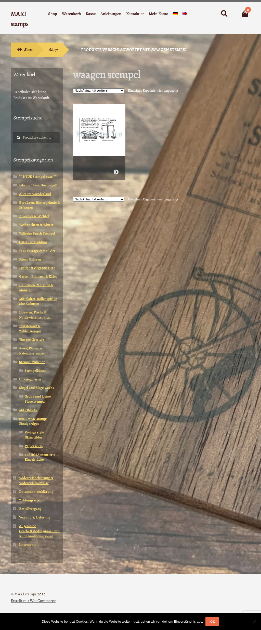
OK (212, 621)
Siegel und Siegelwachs (36, 387)
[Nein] (254, 621)
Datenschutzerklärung (36, 491)
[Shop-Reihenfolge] (98, 90)
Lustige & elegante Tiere (37, 267)
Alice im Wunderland (35, 193)
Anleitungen (110, 14)
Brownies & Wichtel (34, 216)
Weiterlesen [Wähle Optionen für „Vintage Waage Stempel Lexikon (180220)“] (116, 170)
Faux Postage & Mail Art (37, 250)
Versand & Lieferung (34, 517)
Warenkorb (71, 14)
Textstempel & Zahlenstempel (30, 329)
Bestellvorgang (30, 508)
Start (28, 49)
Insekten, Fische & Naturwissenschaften (35, 315)
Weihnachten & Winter (36, 224)
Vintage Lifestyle (31, 339)
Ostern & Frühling (33, 242)
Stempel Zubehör (32, 362)
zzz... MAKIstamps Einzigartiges (33, 421)
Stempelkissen (35, 370)
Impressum (27, 544)
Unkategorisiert (31, 379)
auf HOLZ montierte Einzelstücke (40, 457)
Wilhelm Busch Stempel (37, 233)
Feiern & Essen (30, 259)
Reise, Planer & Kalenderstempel (32, 351)
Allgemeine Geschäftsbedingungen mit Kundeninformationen (39, 531)
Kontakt (132, 14)
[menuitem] (175, 15)
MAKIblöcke (28, 410)
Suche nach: (224, 13)
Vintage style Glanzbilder (34, 435)
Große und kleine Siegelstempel (38, 399)
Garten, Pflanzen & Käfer (38, 276)
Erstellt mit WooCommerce (33, 601)
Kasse (91, 14)
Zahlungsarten (30, 500)
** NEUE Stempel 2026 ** (38, 176)
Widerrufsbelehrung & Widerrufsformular (36, 480)
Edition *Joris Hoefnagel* (38, 185)
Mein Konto (158, 14)
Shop (52, 14)
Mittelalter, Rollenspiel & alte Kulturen (38, 301)
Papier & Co (34, 446)
